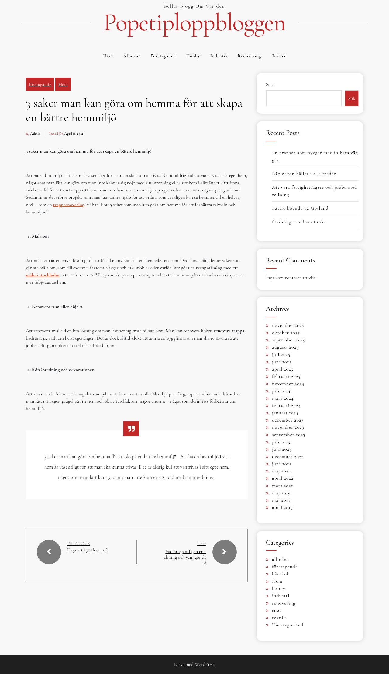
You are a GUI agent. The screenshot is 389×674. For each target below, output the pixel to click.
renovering (249, 56)
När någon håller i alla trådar (304, 174)
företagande (163, 56)
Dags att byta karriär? (87, 550)
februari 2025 (286, 376)
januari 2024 (285, 413)
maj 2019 (281, 493)
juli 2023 (281, 442)
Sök (269, 84)
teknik (279, 56)
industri (218, 56)
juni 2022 (281, 464)
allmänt (131, 56)
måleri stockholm (42, 275)
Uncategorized (287, 625)
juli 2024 (281, 391)
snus (276, 610)
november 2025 (288, 325)
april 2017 (282, 507)
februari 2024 (286, 405)
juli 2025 (281, 354)
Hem (108, 56)
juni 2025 (281, 362)
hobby (193, 56)
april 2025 (282, 369)
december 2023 (288, 420)
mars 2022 (282, 486)
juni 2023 (281, 449)
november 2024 (288, 384)
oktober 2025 (286, 333)
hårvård (280, 574)
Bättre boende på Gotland (300, 208)
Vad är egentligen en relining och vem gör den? (185, 557)
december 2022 (288, 456)
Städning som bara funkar (300, 222)
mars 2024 (283, 398)
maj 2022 (281, 471)
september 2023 (288, 435)
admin (35, 133)
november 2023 (288, 427)
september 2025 (288, 340)
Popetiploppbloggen (194, 22)
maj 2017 (281, 500)
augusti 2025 (285, 347)
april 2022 (282, 478)
